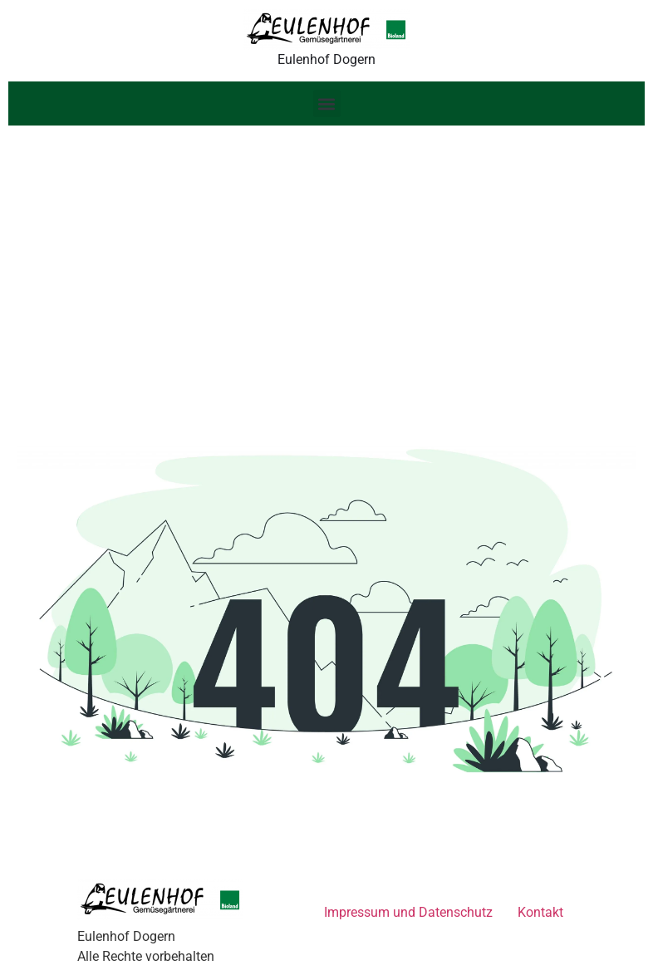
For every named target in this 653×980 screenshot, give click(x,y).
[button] (327, 103)
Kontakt (540, 912)
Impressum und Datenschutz (408, 912)
